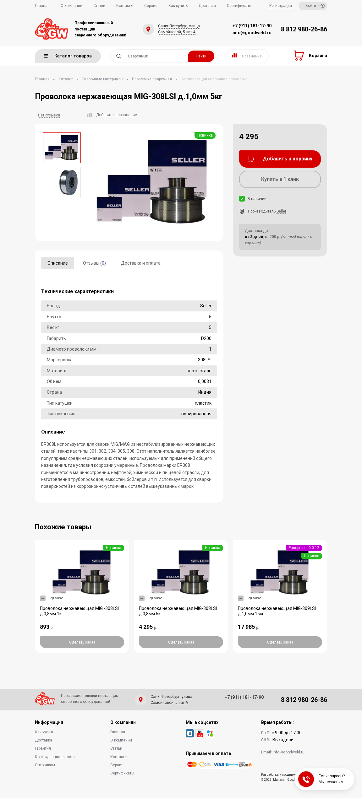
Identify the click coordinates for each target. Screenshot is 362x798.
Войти (315, 5)
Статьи (99, 5)
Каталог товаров (68, 55)
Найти (201, 56)
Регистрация (280, 5)
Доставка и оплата (141, 263)
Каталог (65, 79)
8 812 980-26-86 (304, 29)
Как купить (178, 5)
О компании (71, 5)
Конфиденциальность (54, 757)
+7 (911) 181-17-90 (252, 25)
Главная (42, 5)
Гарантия (43, 748)
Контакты (124, 5)
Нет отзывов (49, 115)
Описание (57, 263)
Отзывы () (94, 263)
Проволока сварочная (152, 79)
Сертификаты (239, 5)
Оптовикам (45, 765)
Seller (281, 211)
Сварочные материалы (102, 79)
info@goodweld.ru (252, 32)
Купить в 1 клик (280, 179)
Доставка (207, 5)
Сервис (150, 5)
